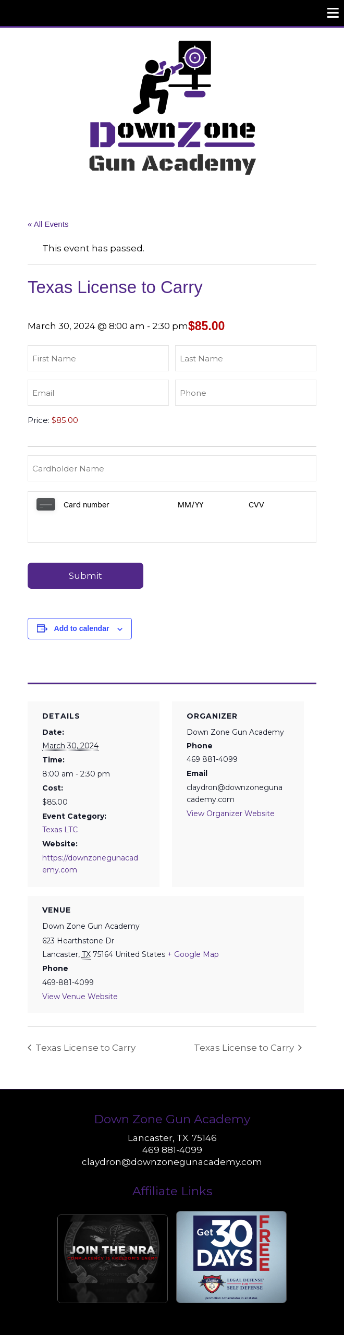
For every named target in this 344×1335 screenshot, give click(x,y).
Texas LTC (60, 804)
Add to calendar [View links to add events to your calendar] (81, 603)
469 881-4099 (172, 1124)
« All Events (48, 224)
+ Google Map (193, 928)
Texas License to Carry (84, 1022)
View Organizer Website (231, 788)
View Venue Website (80, 971)
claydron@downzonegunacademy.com (172, 1136)
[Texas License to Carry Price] (105, 420)
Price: (39, 420)
